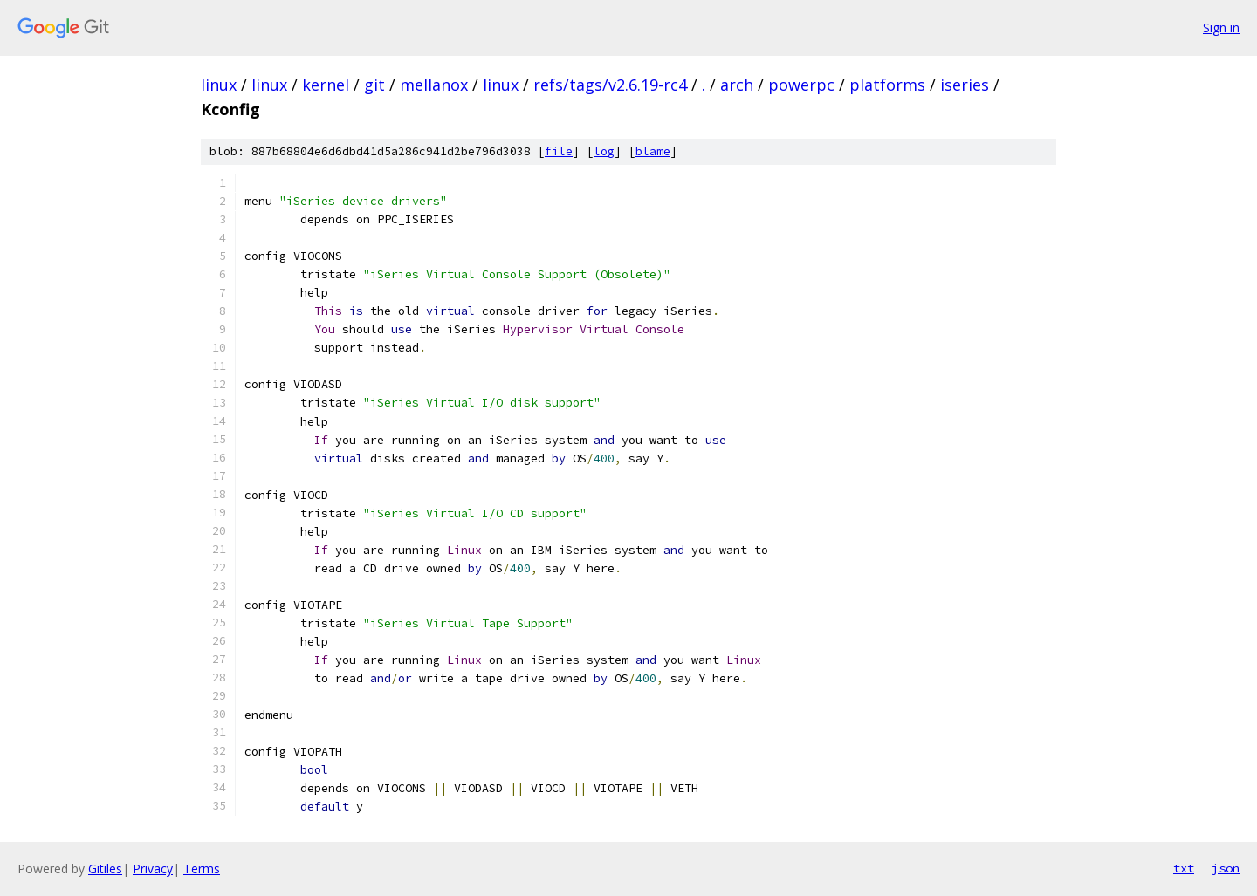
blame (652, 151)
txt (1183, 868)
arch (736, 84)
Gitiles (105, 868)
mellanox (434, 84)
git (374, 84)
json (1226, 868)
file (559, 151)
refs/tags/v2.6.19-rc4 (610, 84)
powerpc (801, 84)
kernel (325, 84)
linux (219, 84)
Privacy (153, 868)
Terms (201, 868)
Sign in (1221, 27)
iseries (964, 84)
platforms (887, 84)
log (604, 151)
